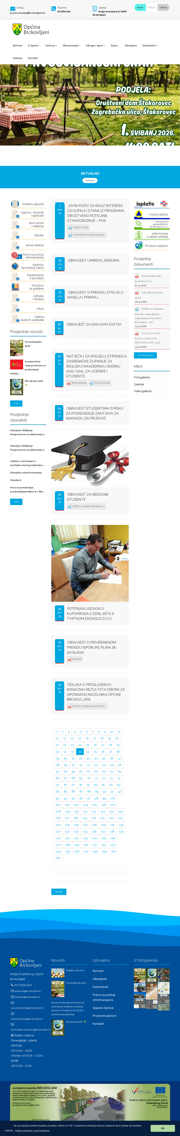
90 (104, 791)
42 (80, 758)
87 (81, 791)
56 (119, 765)
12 (57, 738)
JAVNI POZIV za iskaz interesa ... (87, 235)
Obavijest (15, 480)
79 (88, 785)
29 (118, 745)
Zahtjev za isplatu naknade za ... (86, 507)
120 (93, 818)
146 (113, 838)
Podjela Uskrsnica (75, 970)
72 (103, 778)
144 (94, 838)
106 (103, 805)
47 (119, 758)
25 (87, 745)
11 (119, 731)
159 (104, 851)
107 (113, 805)
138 (112, 831)
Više (16, 403)
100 (112, 798)
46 (111, 758)
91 (112, 791)
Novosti (17, 45)
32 (72, 751)
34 (87, 751)
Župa (115, 45)
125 (67, 825)
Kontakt (33, 58)
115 (120, 811)
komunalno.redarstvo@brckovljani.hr (31, 1029)
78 (80, 785)
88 (89, 791)
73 (111, 778)
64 (111, 771)
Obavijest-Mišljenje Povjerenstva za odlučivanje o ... (27, 434)
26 (95, 745)
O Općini (34, 45)
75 (57, 785)
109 (67, 811)
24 (80, 745)
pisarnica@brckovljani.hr (28, 991)
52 (88, 765)
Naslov (140, 7)
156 (76, 851)
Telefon (61, 8)
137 (103, 831)
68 (73, 778)
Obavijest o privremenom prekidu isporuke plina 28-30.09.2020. (92, 647)
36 (103, 751)
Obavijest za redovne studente (88, 497)
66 (57, 778)
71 (96, 778)
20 (117, 738)
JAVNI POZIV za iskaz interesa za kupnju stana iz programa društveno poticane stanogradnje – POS (95, 213)
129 (103, 825)
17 (94, 738)
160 (113, 851)
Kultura (51, 45)
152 (104, 845)
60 (81, 771)
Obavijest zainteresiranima (26, 472)
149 (76, 845)
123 (120, 818)
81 (103, 785)
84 (57, 791)
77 (72, 785)
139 (121, 831)
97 (88, 798)
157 (86, 851)
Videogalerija (142, 391)
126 (76, 825)
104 (85, 805)
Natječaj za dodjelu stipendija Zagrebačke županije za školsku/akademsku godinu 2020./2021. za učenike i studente (96, 366)
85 (65, 791)
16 (87, 738)
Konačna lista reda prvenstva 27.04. (148, 280)
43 (88, 758)
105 (94, 805)
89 (96, 791)
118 (76, 818)
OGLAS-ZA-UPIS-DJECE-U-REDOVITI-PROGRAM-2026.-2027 (148, 339)
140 (58, 838)
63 (104, 771)
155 (67, 851)
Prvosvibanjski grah (76, 983)
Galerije (139, 384)
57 (57, 771)
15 (79, 738)
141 (67, 838)
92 (119, 791)
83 (118, 785)
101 (58, 805)
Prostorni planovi (105, 1015)
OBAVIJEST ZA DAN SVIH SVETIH (94, 324)
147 (58, 845)
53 (96, 765)
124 (58, 825)
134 (76, 831)
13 (64, 738)
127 (85, 825)
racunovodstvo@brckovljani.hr (27, 1007)
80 (96, 785)
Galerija (17, 58)
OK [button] (163, 1128)
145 (103, 838)
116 (58, 818)
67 (65, 778)
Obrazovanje (71, 45)
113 (103, 811)
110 (76, 811)
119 (84, 818)
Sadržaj (163, 7)
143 (85, 838)
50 (73, 765)
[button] (32, 1130)
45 (104, 758)
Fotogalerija (142, 377)
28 (110, 745)
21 (57, 745)
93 (57, 798)
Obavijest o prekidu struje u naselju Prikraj (95, 295)
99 (104, 798)
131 (121, 825)
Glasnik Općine (103, 1008)
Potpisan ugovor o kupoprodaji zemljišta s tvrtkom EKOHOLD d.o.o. (90, 614)
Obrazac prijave (99, 383)
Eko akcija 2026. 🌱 (76, 1022)
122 (111, 818)
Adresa (102, 8)
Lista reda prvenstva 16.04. (149, 296)
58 (65, 771)
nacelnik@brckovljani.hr (27, 997)
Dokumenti (150, 45)
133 (67, 831)
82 (111, 785)
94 (65, 798)
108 (58, 811)
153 (113, 845)
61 (88, 771)
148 (67, 845)
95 (73, 798)
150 (85, 845)
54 (104, 765)
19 (109, 738)
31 (65, 751)
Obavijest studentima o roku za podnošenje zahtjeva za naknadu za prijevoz (94, 413)
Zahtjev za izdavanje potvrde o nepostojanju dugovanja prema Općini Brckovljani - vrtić (149, 317)
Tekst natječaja (77, 383)
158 (95, 851)
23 (72, 745)
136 (94, 831)
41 (73, 758)
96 (81, 798)
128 (94, 825)
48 (57, 765)
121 (102, 818)
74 (118, 778)
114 (111, 811)
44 (96, 758)
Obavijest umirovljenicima (93, 260)
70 (88, 778)
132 (58, 831)
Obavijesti (131, 45)
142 (76, 838)
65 (119, 771)
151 (95, 845)
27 (102, 745)
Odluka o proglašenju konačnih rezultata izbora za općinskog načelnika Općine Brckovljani (96, 692)
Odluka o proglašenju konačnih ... (87, 707)
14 (72, 738)
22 (64, 745)
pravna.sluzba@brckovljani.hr (27, 12)
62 (96, 771)
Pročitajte (90, 180)
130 (112, 825)
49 (65, 765)
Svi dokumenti (145, 355)
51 (81, 765)
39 (57, 758)
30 (57, 751)
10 (111, 731)
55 (112, 765)
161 (58, 858)
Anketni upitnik (78, 228)
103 (76, 805)
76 (65, 785)
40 (65, 758)
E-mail (20, 8)
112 (94, 811)
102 (67, 805)
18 (101, 738)
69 (81, 778)
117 (67, 818)
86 (73, 791)
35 (95, 751)
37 (110, 751)
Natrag (58, 891)
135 (85, 831)
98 (96, 798)
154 (58, 851)
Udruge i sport (95, 45)
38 (118, 751)
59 (73, 771)
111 (85, 811)
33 (80, 751)
